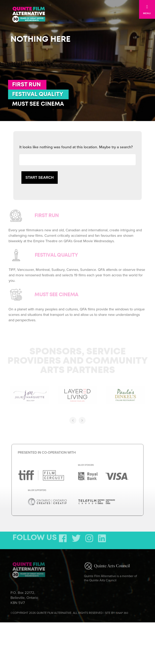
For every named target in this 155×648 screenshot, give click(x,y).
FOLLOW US (35, 535)
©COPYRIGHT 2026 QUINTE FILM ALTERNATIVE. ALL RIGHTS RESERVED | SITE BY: (69, 610)
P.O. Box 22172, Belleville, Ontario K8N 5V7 (24, 595)
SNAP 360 (122, 611)
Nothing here (40, 39)
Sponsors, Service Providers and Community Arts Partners (77, 359)
